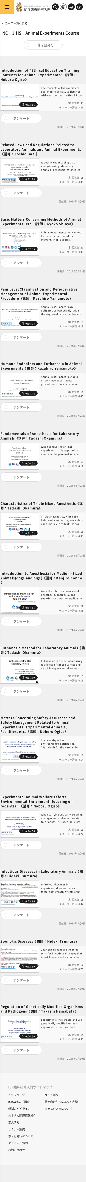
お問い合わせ (16, 1150)
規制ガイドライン (19, 1108)
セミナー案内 (16, 1129)
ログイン (71, 7)
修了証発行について (20, 1136)
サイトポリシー (54, 1095)
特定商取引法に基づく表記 (61, 1102)
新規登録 (79, 7)
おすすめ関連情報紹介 (22, 1115)
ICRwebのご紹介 (19, 1102)
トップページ (16, 1095)
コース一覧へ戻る (16, 23)
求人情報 (13, 1122)
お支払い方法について (58, 1108)
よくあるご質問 (18, 1143)
